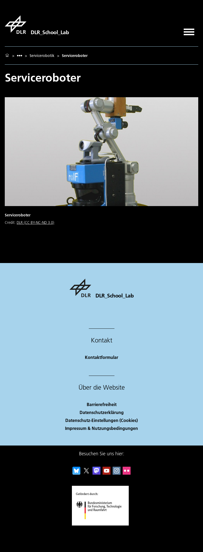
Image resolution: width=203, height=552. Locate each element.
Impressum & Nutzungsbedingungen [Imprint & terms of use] (101, 428)
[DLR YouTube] (106, 473)
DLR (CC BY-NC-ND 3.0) (35, 222)
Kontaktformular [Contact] (101, 357)
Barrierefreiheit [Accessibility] (102, 404)
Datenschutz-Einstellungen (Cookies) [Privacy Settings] (101, 420)
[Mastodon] (96, 473)
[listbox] (19, 55)
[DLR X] (86, 473)
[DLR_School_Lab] (37, 24)
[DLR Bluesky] (76, 473)
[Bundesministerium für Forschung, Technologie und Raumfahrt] (101, 524)
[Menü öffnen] (189, 30)
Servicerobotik (42, 55)
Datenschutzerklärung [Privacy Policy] (102, 412)
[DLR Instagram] (117, 473)
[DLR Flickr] (127, 473)
